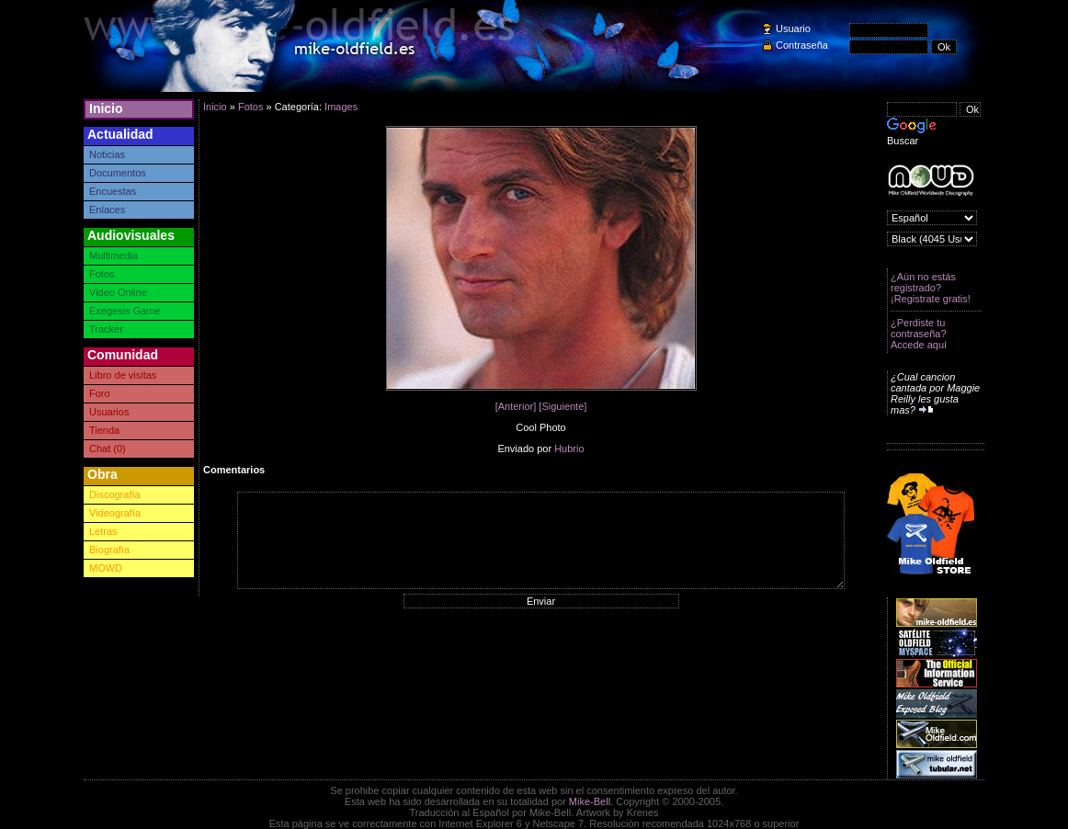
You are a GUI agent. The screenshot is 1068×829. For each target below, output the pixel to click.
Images (341, 106)
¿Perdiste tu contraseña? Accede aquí (919, 333)
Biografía (109, 549)
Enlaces (107, 209)
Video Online (118, 292)
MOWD (105, 567)
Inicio (106, 108)
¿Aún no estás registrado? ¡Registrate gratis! (931, 287)
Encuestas (112, 191)
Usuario (793, 28)
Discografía (115, 494)
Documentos (117, 172)
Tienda (104, 430)
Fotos (102, 273)
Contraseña (802, 45)
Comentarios (234, 469)
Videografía (115, 512)
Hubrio (569, 448)
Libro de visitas (122, 374)
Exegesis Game (125, 310)
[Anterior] (516, 406)
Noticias (107, 154)
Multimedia (113, 255)
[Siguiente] (562, 406)
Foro (99, 393)
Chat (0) (107, 448)
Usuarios (109, 411)
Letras (103, 531)
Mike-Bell (589, 801)
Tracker (106, 329)
